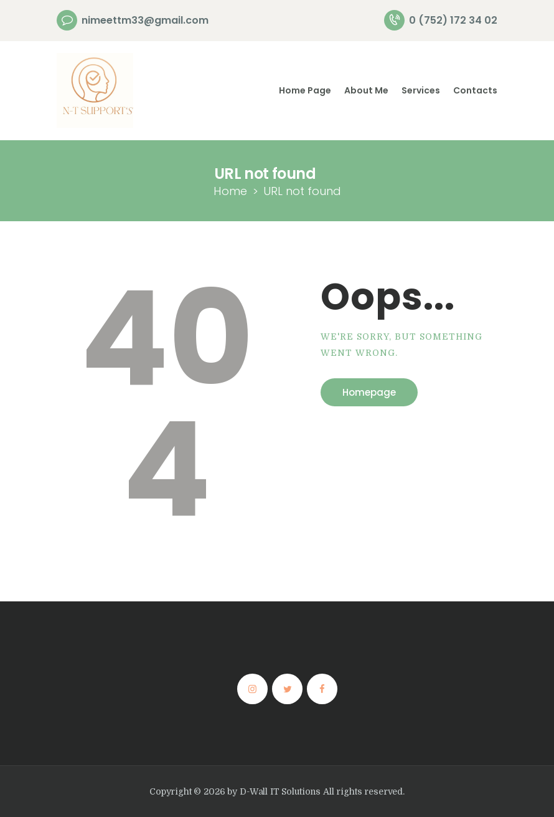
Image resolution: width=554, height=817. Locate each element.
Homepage (369, 392)
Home (230, 191)
